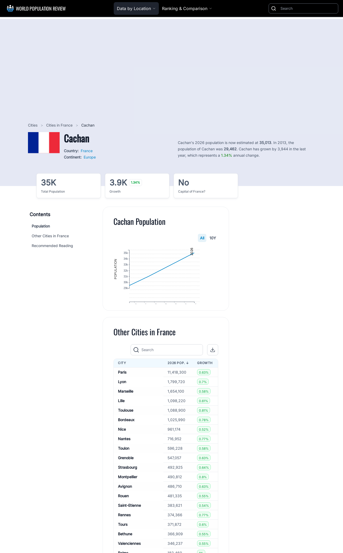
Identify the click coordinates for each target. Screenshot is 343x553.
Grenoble (126, 471)
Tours (122, 538)
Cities (33, 125)
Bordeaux (126, 433)
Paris (122, 385)
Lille (121, 414)
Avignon (125, 500)
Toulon (123, 461)
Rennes (124, 528)
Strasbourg (127, 480)
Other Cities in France (50, 236)
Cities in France (60, 125)
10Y (212, 238)
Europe (90, 157)
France (87, 150)
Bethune (125, 547)
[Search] (308, 8)
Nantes (124, 452)
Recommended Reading (52, 245)
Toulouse (125, 423)
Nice (122, 442)
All (202, 238)
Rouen (123, 509)
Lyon (122, 395)
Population (41, 226)
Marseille (125, 404)
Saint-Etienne (129, 519)
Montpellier (127, 490)
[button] (212, 363)
